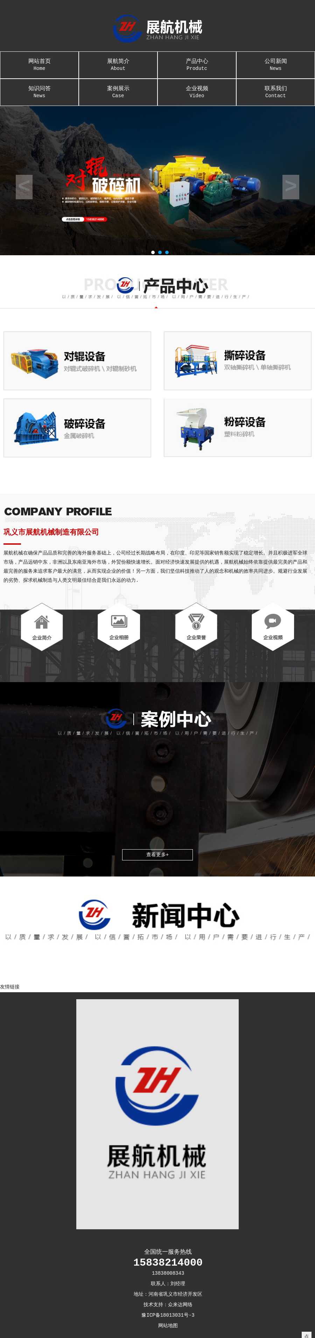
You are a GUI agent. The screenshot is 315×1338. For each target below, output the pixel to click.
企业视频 (197, 89)
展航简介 (118, 61)
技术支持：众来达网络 (168, 1305)
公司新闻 (276, 61)
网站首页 (39, 61)
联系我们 (276, 89)
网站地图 (168, 1326)
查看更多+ (157, 855)
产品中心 (197, 61)
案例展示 (118, 89)
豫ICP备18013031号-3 (167, 1315)
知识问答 (39, 89)
